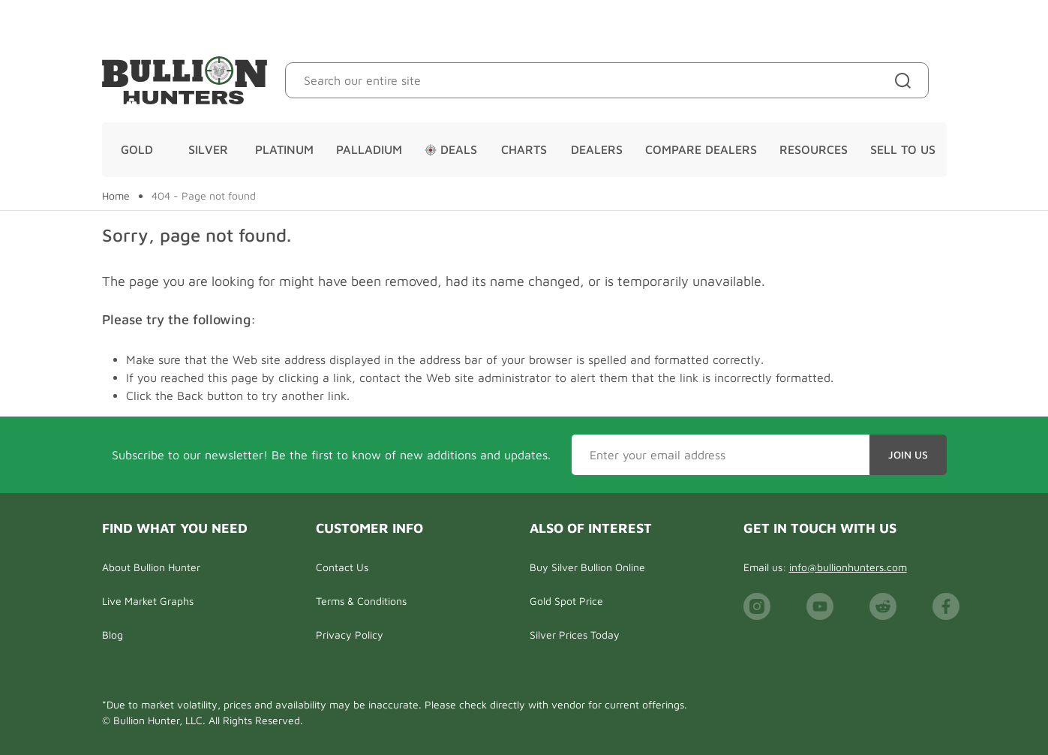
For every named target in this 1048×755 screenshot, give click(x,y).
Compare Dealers (701, 149)
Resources (813, 149)
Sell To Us (902, 149)
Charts (524, 149)
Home (116, 196)
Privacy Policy (349, 634)
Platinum (284, 149)
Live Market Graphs (148, 600)
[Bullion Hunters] (184, 80)
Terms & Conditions (361, 600)
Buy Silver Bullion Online (587, 567)
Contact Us (342, 567)
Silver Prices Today (575, 634)
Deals (451, 149)
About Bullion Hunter (151, 567)
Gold (137, 149)
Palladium (369, 149)
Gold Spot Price (566, 600)
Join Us (908, 454)
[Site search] (906, 80)
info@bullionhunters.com (848, 567)
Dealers (597, 149)
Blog (112, 634)
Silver (208, 149)
